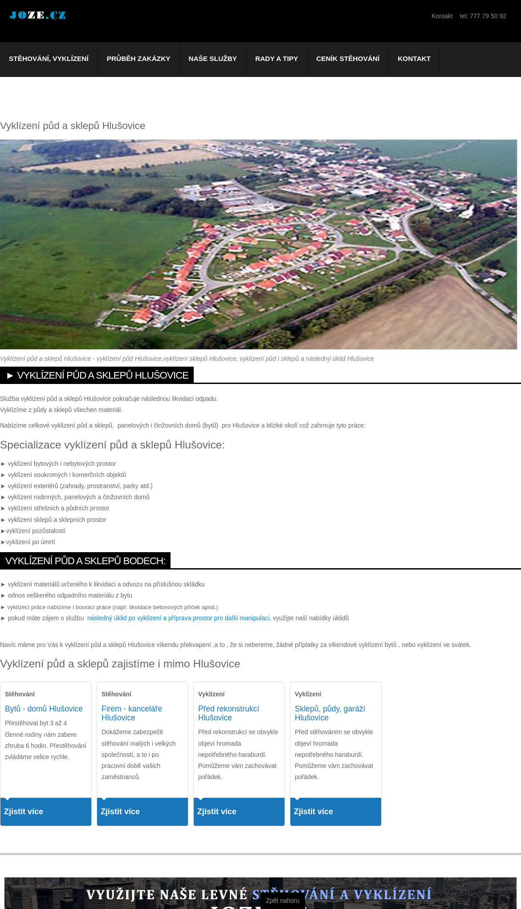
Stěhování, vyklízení (49, 58)
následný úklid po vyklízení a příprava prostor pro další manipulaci (178, 618)
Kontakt (414, 58)
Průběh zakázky (139, 58)
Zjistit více (23, 811)
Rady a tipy (276, 58)
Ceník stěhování (347, 58)
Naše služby (213, 58)
